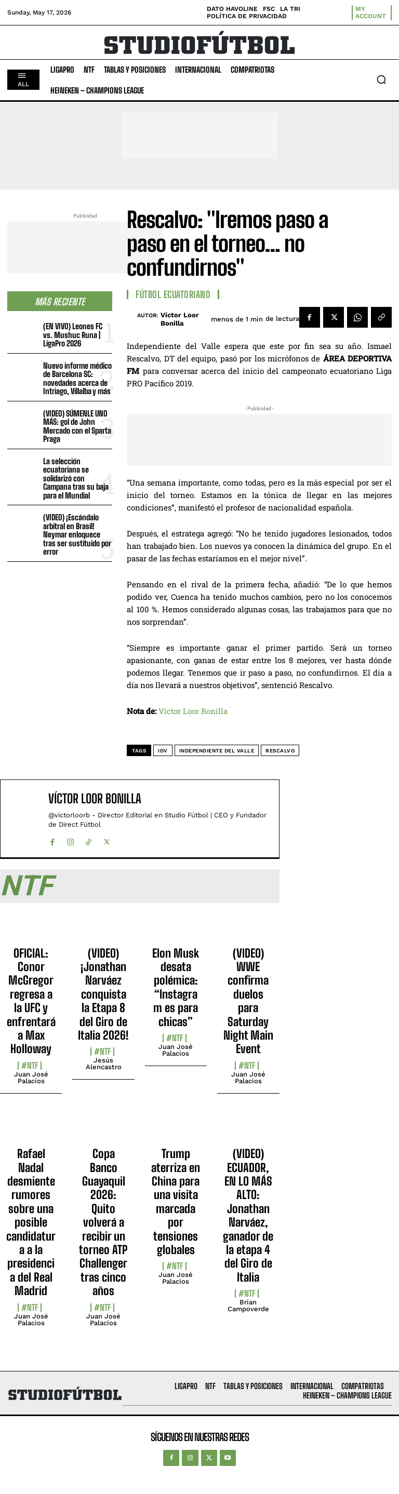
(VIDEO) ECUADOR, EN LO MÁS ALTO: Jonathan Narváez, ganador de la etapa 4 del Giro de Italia (248, 1215)
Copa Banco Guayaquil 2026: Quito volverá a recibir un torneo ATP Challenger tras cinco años (103, 1222)
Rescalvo (280, 750)
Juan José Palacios (31, 1077)
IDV (163, 750)
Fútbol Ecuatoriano (173, 294)
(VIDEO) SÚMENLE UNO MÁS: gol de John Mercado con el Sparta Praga (77, 426)
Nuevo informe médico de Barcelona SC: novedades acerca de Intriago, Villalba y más (77, 378)
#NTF (29, 1065)
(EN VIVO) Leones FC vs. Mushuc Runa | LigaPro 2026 (72, 334)
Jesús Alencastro (104, 1063)
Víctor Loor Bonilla (180, 319)
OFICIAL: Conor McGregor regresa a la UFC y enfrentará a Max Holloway (31, 1001)
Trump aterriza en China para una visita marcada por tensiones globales (175, 1202)
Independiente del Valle (217, 750)
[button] (381, 79)
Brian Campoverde (248, 1305)
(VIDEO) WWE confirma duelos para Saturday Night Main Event (248, 1001)
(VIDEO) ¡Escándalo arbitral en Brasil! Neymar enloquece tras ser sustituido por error (77, 534)
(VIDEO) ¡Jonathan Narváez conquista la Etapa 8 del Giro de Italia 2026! (103, 994)
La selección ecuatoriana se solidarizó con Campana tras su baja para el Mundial (76, 478)
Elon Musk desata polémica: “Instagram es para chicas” (175, 987)
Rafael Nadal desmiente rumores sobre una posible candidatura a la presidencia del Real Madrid (31, 1222)
